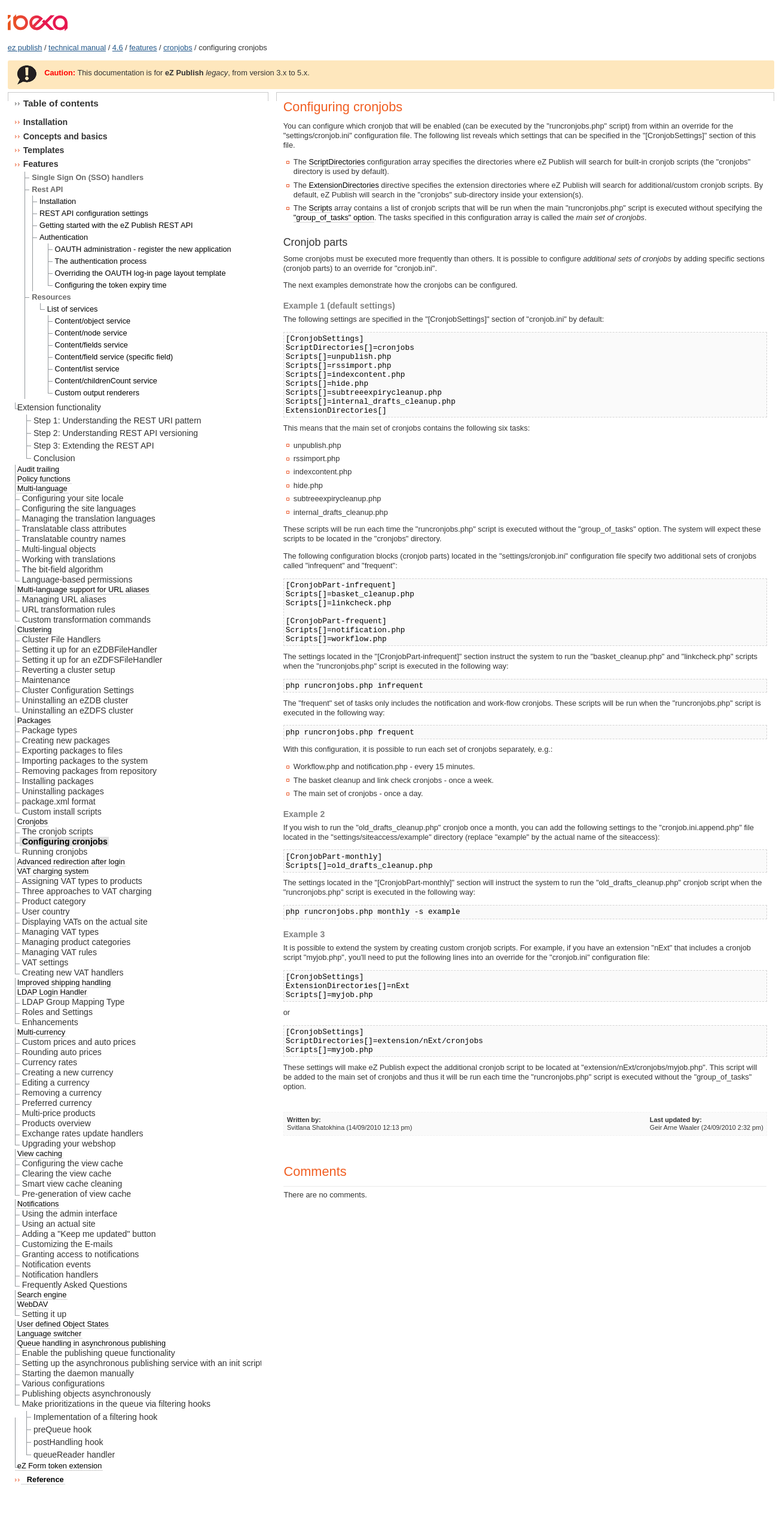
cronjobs (177, 47)
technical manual (77, 47)
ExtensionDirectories (343, 185)
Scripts (320, 207)
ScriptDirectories (336, 161)
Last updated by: (676, 1119)
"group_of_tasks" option (334, 217)
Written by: (304, 1119)
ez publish (25, 47)
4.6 (117, 47)
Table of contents (61, 103)
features (143, 47)
